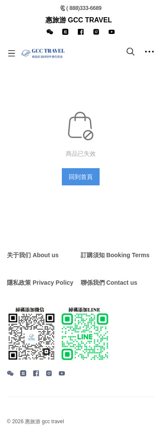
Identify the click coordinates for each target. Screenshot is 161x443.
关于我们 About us (33, 255)
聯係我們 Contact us (109, 282)
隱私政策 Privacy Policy (40, 282)
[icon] (49, 31)
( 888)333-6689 (83, 8)
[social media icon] (10, 374)
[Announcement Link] (81, 20)
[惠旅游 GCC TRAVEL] (43, 53)
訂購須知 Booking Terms (115, 255)
